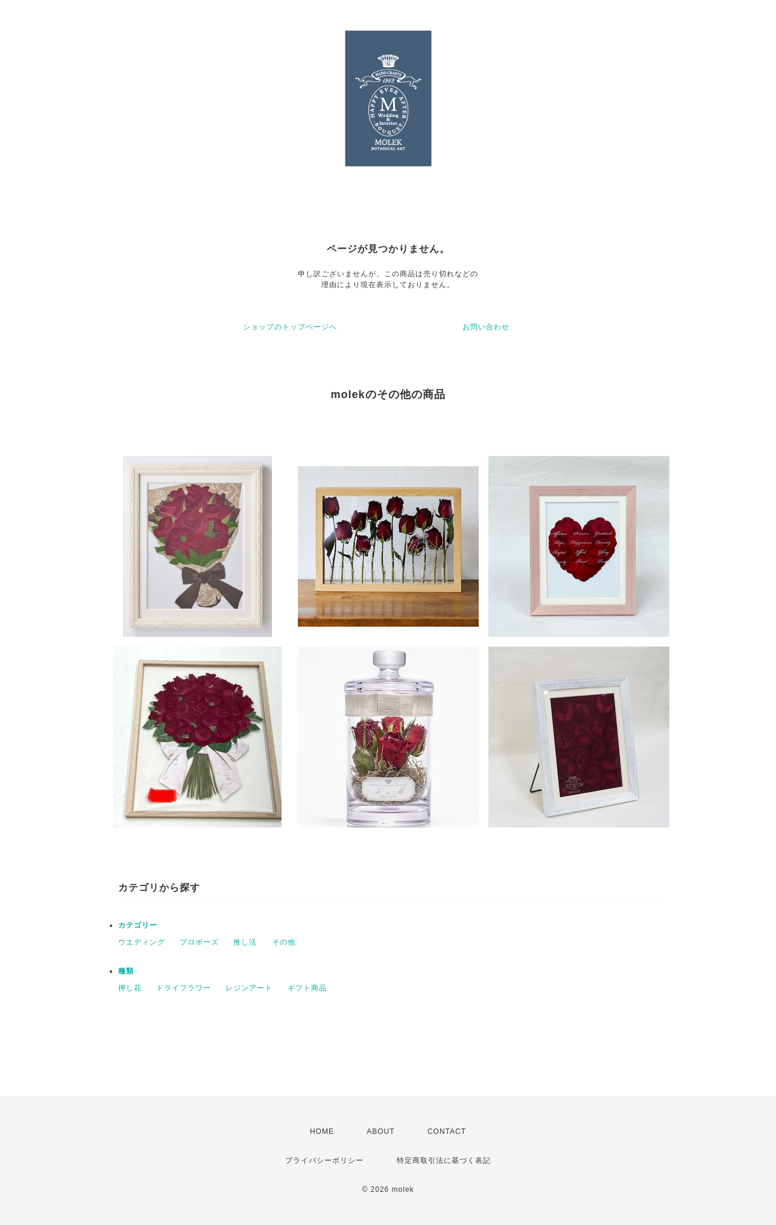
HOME (322, 1131)
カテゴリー (137, 925)
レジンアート (249, 988)
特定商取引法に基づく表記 (444, 1160)
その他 (283, 942)
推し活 (245, 942)
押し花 (130, 988)
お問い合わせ (485, 327)
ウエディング (141, 942)
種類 (126, 971)
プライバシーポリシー (324, 1160)
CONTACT (446, 1131)
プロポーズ (199, 942)
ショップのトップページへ (290, 327)
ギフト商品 (307, 988)
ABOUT (380, 1131)
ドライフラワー (183, 988)
